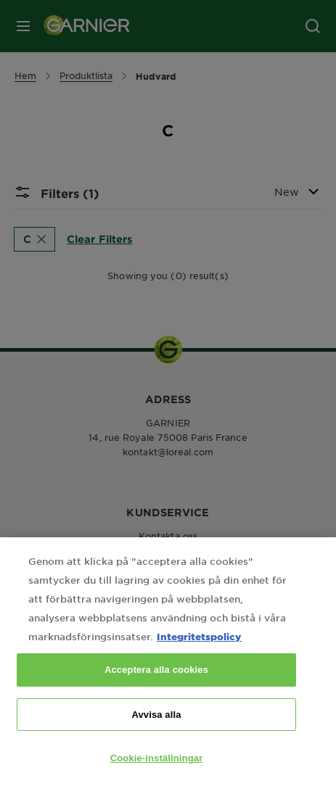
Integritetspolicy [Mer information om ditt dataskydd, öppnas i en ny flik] (199, 656)
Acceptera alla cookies (156, 689)
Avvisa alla (156, 734)
